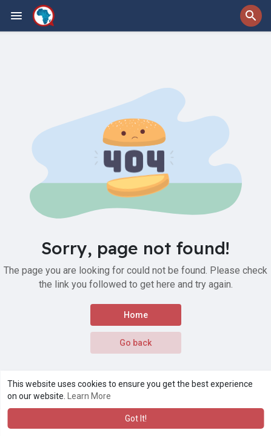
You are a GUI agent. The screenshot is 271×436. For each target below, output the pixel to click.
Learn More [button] (89, 396)
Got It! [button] (136, 418)
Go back (135, 343)
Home (136, 315)
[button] (251, 16)
